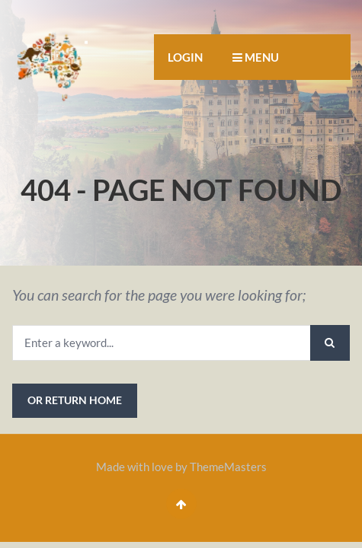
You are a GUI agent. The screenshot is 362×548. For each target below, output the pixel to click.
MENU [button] (255, 57)
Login (185, 57)
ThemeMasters (228, 466)
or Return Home (74, 399)
